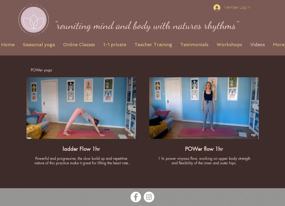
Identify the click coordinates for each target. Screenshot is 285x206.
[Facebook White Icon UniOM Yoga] (135, 197)
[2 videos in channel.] (142, 121)
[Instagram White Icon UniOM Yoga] (149, 197)
